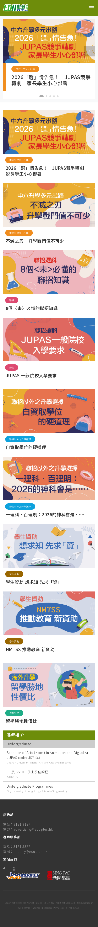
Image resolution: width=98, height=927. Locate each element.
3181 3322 (22, 846)
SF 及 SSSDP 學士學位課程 (27, 771)
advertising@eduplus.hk (33, 829)
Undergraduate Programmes (29, 786)
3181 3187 (22, 824)
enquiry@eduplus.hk (30, 851)
